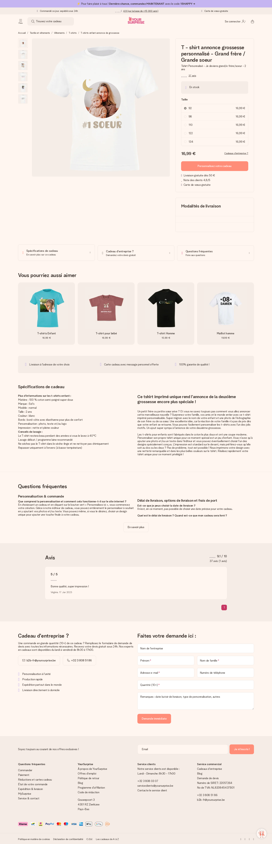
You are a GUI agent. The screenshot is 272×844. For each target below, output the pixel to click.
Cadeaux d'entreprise (209, 768)
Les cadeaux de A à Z (107, 838)
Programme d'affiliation (91, 786)
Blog (80, 782)
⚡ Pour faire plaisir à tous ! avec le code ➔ (136, 3)
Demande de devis (208, 777)
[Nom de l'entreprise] (195, 647)
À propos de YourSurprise (92, 768)
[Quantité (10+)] (195, 684)
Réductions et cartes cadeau (35, 778)
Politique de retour (88, 777)
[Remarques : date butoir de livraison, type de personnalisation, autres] (195, 700)
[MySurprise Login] (235, 21)
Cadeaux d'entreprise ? (236, 153)
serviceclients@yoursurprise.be (155, 784)
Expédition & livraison (30, 788)
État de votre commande (33, 783)
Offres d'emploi (87, 772)
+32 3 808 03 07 (147, 780)
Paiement (23, 774)
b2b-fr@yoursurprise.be (41, 659)
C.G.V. (89, 838)
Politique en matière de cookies (34, 838)
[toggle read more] (136, 526)
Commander (25, 769)
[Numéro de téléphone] (225, 671)
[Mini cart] (250, 21)
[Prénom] (165, 659)
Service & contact (28, 797)
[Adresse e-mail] (165, 671)
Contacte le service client (152, 789)
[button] (23, 43)
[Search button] (33, 21)
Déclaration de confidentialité (68, 838)
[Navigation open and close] (20, 21)
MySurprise (24, 792)
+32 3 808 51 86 (207, 794)
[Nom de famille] (225, 659)
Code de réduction (88, 791)
